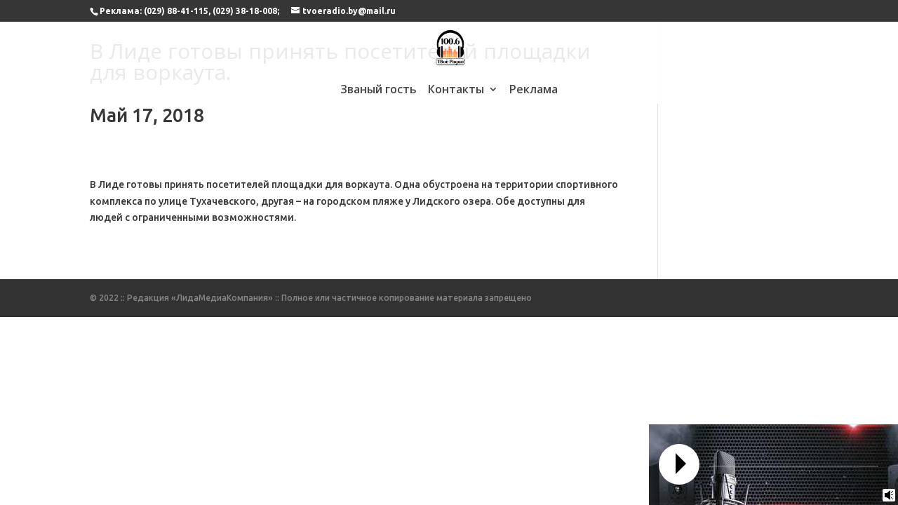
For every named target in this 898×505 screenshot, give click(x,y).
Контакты (456, 90)
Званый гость (378, 90)
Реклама (533, 90)
